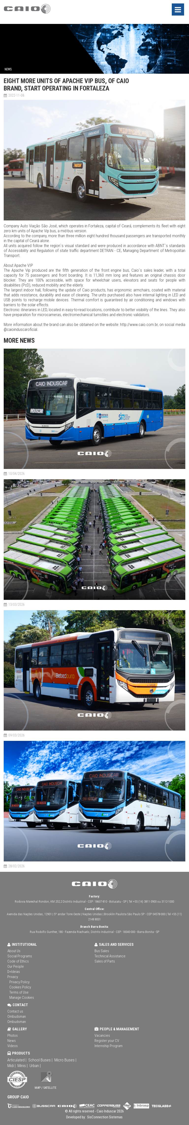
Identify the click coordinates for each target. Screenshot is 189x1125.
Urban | (35, 1065)
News (11, 1040)
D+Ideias (13, 971)
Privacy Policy (19, 982)
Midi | (11, 1065)
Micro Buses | (65, 1059)
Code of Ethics (18, 961)
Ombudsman (16, 1016)
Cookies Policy (20, 987)
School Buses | (40, 1059)
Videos (12, 1046)
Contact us (15, 1011)
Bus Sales (101, 951)
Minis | (22, 1065)
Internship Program (108, 1046)
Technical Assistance (110, 956)
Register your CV (106, 1040)
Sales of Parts (104, 961)
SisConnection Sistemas (104, 1117)
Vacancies (102, 1035)
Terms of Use (19, 992)
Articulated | (16, 1059)
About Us (13, 951)
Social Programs (19, 956)
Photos (12, 1035)
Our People (15, 966)
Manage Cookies (21, 997)
